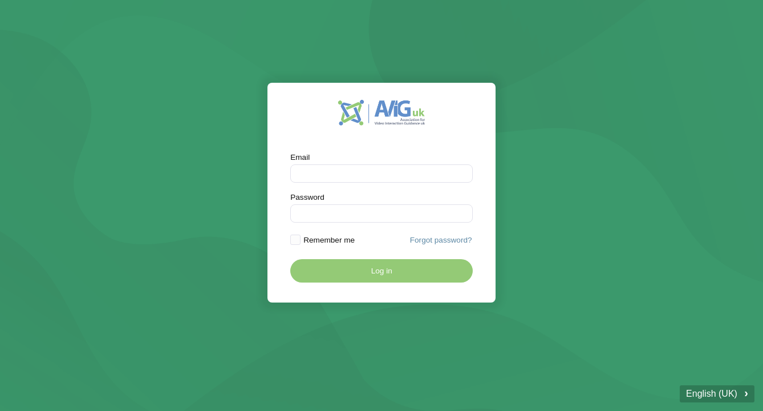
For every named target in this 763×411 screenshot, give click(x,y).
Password (307, 197)
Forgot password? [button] (441, 240)
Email (300, 157)
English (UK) (717, 392)
